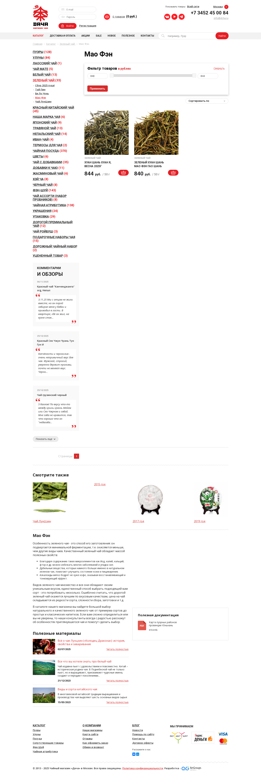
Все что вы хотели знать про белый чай (84, 661)
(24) (45, 211)
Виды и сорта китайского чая (77, 689)
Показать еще (46, 439)
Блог (136, 725)
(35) (51, 162)
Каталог (38, 35)
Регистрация (87, 25)
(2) (50, 145)
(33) (47, 80)
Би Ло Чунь (42, 93)
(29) (44, 216)
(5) (43, 69)
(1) (47, 63)
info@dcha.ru (221, 18)
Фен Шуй (38, 747)
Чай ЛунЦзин (43, 101)
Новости (137, 730)
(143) (44, 190)
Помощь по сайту (143, 734)
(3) (45, 231)
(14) (50, 134)
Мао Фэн (40, 97)
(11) (48, 168)
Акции (85, 35)
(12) (53, 224)
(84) (41, 57)
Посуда (37, 738)
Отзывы (87, 738)
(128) (42, 52)
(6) (49, 117)
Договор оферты (142, 742)
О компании (92, 725)
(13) (45, 74)
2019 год (199, 521)
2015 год (100, 484)
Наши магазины (92, 730)
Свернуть (219, 68)
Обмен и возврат (93, 747)
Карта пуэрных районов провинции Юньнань (163, 624)
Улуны (37, 734)
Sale (99, 35)
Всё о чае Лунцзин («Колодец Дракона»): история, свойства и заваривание (91, 642)
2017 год (138, 521)
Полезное (128, 35)
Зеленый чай (68, 43)
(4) (43, 139)
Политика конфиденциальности (142, 768)
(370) (50, 151)
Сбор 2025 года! (45, 85)
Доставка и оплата (62, 35)
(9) (47, 122)
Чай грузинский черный (52, 395)
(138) (53, 205)
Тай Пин (40, 89)
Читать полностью (117, 649)
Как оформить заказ (95, 742)
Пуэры (36, 730)
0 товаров (119, 16)
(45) (53, 109)
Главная (37, 43)
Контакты (147, 35)
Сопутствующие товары (48, 742)
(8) (40, 179)
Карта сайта (90, 734)
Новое (112, 35)
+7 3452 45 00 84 (209, 13)
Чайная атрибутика (45, 751)
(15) (54, 238)
